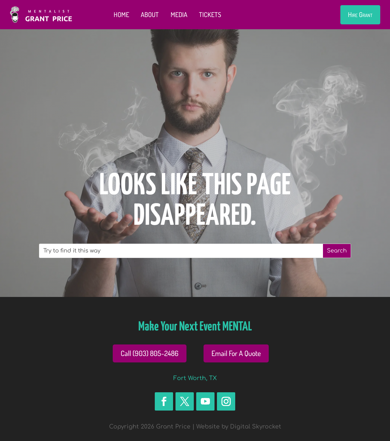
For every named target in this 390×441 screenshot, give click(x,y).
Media (179, 14)
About (150, 14)
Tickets (210, 14)
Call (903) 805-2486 (150, 353)
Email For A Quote (236, 353)
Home (121, 14)
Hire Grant (360, 14)
